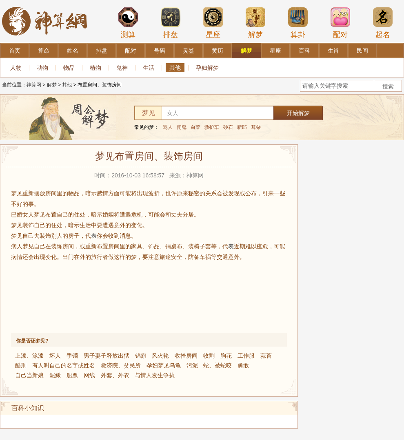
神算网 (34, 85)
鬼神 (122, 67)
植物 (95, 67)
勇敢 (243, 365)
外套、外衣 (115, 375)
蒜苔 (266, 355)
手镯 (72, 355)
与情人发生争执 (155, 375)
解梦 (255, 23)
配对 (340, 23)
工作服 (246, 355)
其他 (175, 67)
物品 (69, 67)
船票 (72, 375)
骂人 (168, 127)
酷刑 (21, 365)
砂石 (228, 127)
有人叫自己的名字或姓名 (63, 365)
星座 (213, 23)
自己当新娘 (29, 375)
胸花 (226, 355)
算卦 (298, 23)
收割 (209, 355)
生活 (148, 67)
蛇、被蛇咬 (217, 365)
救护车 (211, 127)
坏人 (55, 355)
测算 (128, 23)
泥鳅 (55, 375)
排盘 (170, 23)
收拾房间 (186, 355)
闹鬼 (181, 127)
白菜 (195, 127)
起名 (383, 23)
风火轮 (160, 355)
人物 (16, 67)
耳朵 (256, 127)
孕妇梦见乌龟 (164, 365)
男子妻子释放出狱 (106, 355)
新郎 (242, 127)
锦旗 (141, 355)
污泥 (192, 365)
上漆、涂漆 (29, 355)
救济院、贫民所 (121, 365)
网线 (89, 375)
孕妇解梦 (207, 67)
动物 (42, 67)
